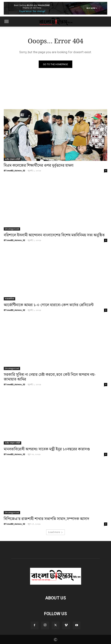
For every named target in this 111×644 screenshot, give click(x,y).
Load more (55, 532)
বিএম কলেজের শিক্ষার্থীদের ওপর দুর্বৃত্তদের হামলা (38, 165)
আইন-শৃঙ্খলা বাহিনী (12, 159)
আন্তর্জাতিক (9, 298)
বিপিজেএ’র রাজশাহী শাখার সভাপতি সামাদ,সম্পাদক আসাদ (46, 519)
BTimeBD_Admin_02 (14, 170)
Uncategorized (12, 229)
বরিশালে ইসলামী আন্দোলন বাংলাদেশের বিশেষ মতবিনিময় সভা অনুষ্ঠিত (54, 235)
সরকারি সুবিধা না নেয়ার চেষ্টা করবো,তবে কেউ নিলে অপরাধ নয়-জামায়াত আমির (50, 377)
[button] (6, 21)
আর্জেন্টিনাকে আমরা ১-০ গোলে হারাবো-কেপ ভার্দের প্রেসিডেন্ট (49, 305)
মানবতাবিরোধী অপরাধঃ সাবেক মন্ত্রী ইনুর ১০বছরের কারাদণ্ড (47, 449)
